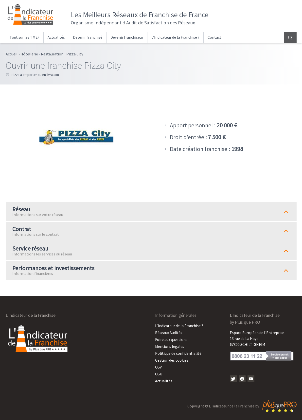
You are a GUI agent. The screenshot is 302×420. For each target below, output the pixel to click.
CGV (158, 367)
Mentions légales (169, 346)
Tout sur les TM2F (24, 37)
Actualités (56, 37)
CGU (158, 373)
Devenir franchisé (87, 37)
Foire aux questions (171, 339)
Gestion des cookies (171, 360)
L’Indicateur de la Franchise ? (175, 37)
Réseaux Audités (168, 332)
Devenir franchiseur (126, 37)
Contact (214, 37)
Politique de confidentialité (178, 353)
